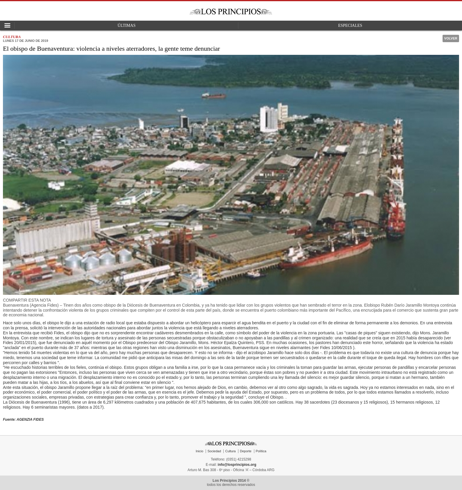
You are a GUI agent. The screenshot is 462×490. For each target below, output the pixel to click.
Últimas (127, 25)
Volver (450, 38)
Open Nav (7, 25)
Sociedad (214, 451)
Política (261, 451)
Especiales (350, 25)
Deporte (245, 451)
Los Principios (231, 12)
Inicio (199, 451)
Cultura (230, 451)
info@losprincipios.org (237, 465)
